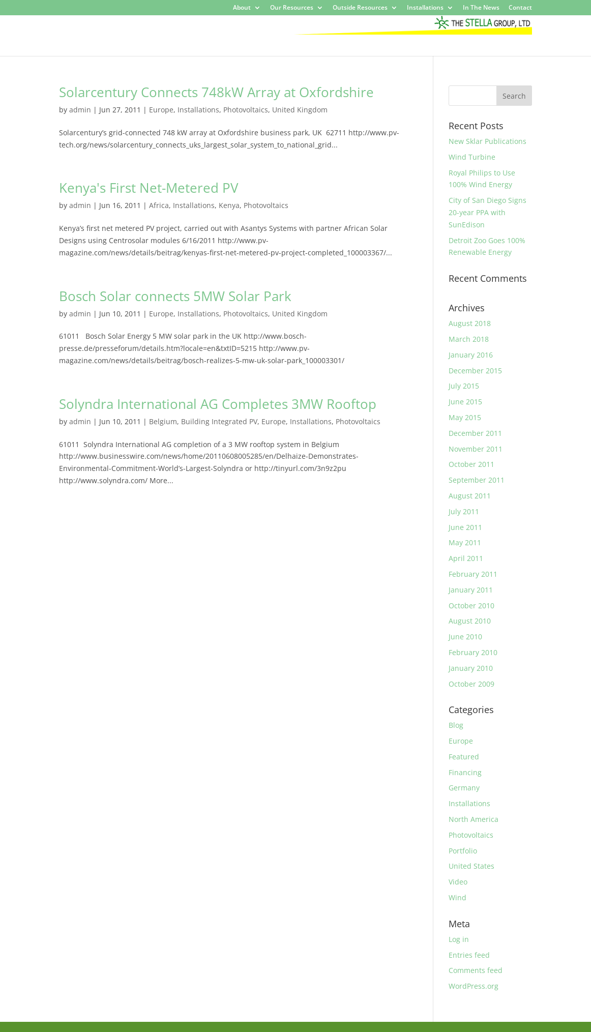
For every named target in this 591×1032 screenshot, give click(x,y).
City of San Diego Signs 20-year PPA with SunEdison (487, 212)
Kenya (229, 205)
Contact (520, 8)
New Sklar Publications (487, 141)
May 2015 (465, 417)
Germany (464, 787)
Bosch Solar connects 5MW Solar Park (175, 296)
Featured (464, 756)
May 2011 (465, 542)
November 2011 (476, 449)
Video (458, 882)
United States (471, 866)
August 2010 (470, 621)
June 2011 (465, 527)
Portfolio (463, 851)
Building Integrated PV (219, 421)
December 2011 (475, 433)
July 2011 (464, 511)
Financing (465, 772)
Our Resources (291, 8)
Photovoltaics (245, 109)
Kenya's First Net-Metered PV (149, 188)
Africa (159, 205)
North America (473, 819)
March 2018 (469, 339)
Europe (161, 109)
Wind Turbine (472, 157)
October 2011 (471, 464)
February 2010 (473, 652)
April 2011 (466, 558)
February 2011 (473, 574)
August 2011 (470, 495)
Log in (459, 939)
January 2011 (471, 590)
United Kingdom (300, 109)
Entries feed (469, 955)
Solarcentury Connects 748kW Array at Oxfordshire (216, 92)
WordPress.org (473, 986)
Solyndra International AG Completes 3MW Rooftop (217, 404)
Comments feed (476, 970)
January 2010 (471, 668)
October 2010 (471, 605)
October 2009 (471, 684)
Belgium (163, 421)
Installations (425, 8)
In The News (481, 8)
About (242, 8)
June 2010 (465, 636)
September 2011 (477, 480)
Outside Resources (360, 8)
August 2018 (470, 323)
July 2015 (464, 386)
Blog (456, 725)
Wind (457, 897)
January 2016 (471, 355)
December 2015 (475, 370)
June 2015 (465, 401)
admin (80, 109)
